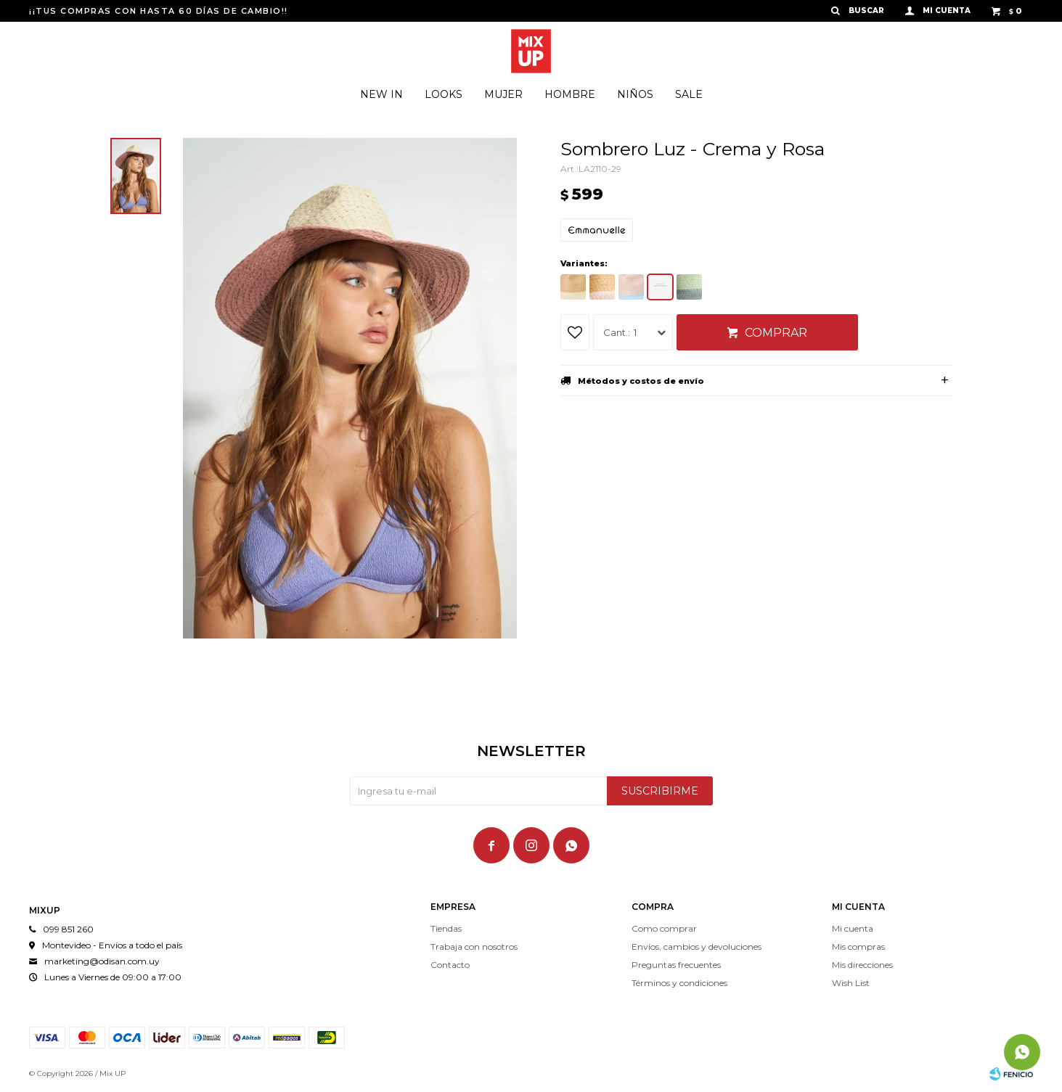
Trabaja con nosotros (474, 946)
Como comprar (664, 928)
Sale (689, 94)
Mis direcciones (862, 964)
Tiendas (446, 928)
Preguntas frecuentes (676, 964)
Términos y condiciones (679, 982)
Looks (443, 94)
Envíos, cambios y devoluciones (696, 946)
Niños (635, 94)
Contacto (450, 964)
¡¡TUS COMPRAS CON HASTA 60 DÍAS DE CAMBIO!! (158, 11)
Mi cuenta (852, 928)
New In (381, 94)
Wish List (851, 982)
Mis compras (858, 946)
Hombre (569, 94)
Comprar (776, 333)
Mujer (503, 94)
